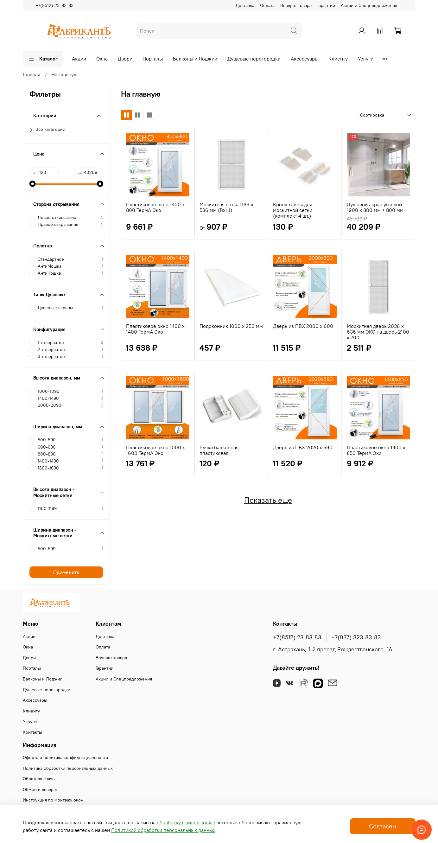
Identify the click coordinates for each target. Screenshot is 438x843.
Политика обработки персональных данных (68, 768)
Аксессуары (304, 58)
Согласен (382, 826)
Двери (125, 58)
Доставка (245, 5)
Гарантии (326, 5)
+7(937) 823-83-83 (356, 637)
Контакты (32, 732)
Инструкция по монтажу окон (53, 800)
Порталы (153, 58)
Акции (79, 58)
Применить (66, 572)
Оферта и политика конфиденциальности (65, 757)
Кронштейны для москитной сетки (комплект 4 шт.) (292, 210)
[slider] (32, 183)
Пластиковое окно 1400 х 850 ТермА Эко (376, 450)
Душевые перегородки (254, 58)
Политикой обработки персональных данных (163, 830)
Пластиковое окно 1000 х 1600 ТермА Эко (155, 450)
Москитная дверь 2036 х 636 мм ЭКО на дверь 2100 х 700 (378, 332)
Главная (31, 74)
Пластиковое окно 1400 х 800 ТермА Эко (155, 207)
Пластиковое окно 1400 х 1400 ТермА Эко (155, 329)
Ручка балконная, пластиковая (220, 450)
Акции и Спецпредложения (369, 5)
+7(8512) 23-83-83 (54, 5)
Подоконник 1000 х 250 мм (231, 326)
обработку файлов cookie (186, 822)
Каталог (43, 58)
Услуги (365, 58)
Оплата (267, 5)
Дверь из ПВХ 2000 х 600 (303, 326)
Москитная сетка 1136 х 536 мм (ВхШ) (226, 207)
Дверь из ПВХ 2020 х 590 (303, 447)
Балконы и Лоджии (195, 58)
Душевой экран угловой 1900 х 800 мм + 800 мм (375, 207)
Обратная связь (38, 779)
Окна (102, 58)
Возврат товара (296, 5)
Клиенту (338, 58)
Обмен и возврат (40, 789)
